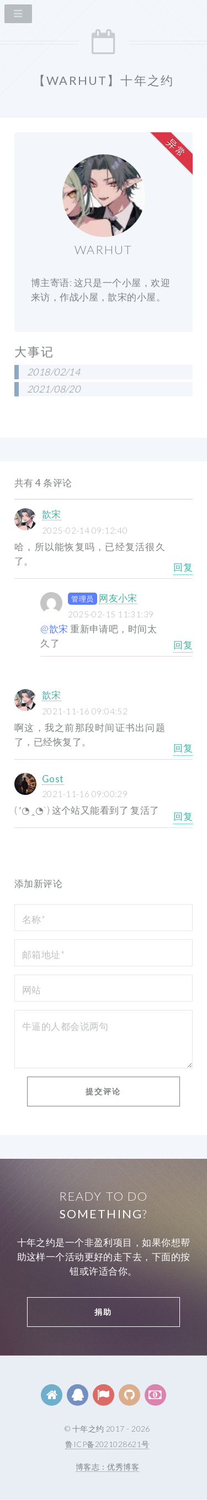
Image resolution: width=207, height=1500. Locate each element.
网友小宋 (118, 598)
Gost (53, 778)
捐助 (103, 1311)
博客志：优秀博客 (107, 1466)
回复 (183, 567)
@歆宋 (54, 629)
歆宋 (51, 514)
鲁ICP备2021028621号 (107, 1444)
